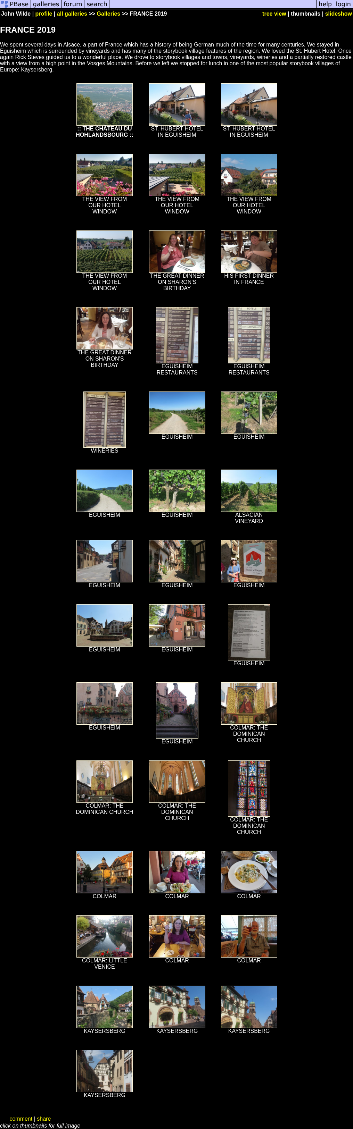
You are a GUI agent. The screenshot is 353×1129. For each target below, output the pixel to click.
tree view (274, 14)
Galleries (109, 14)
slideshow (338, 14)
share (44, 1119)
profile (43, 14)
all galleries (72, 14)
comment (20, 1119)
